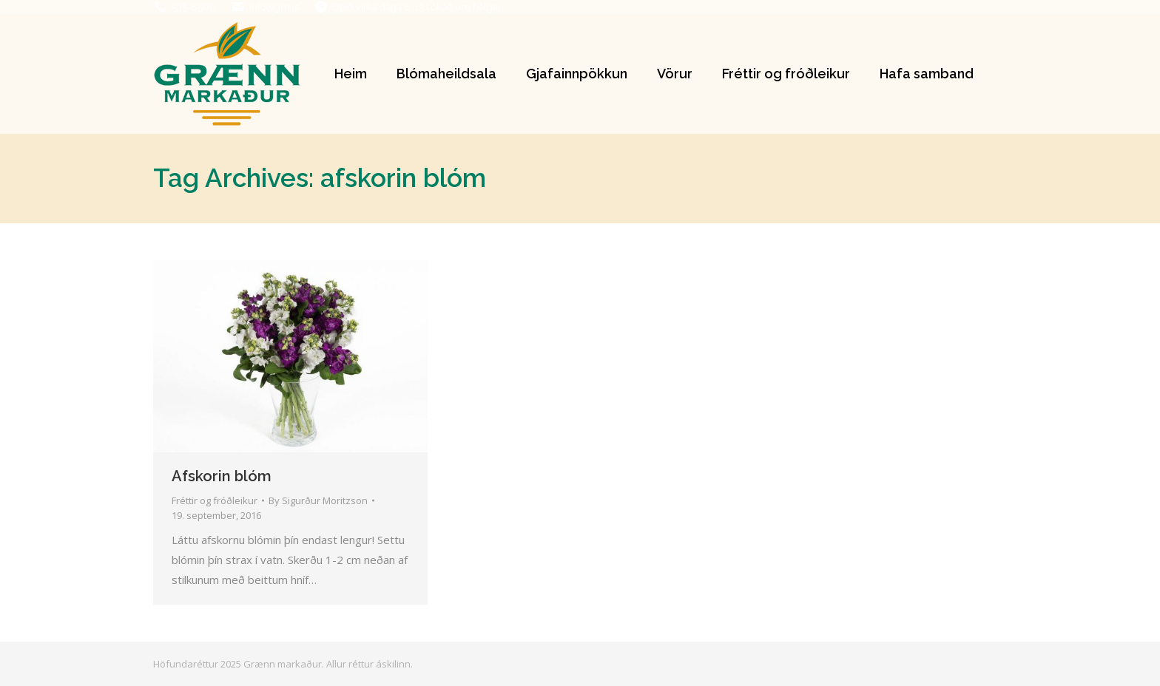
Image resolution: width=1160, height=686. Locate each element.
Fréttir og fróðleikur (214, 500)
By (318, 500)
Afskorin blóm (222, 476)
